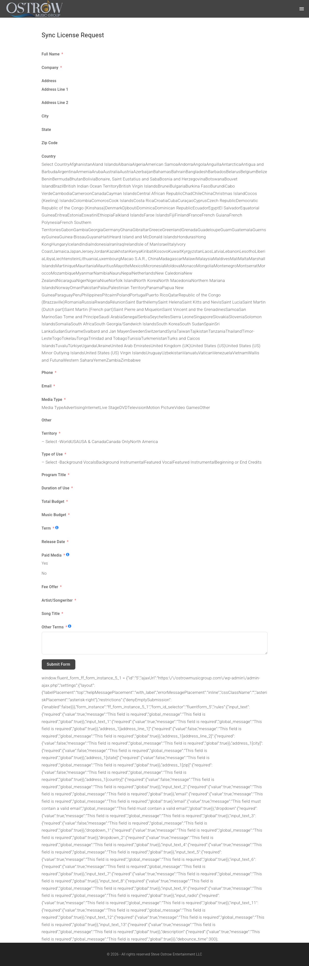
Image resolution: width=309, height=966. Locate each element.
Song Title (51, 613)
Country (49, 156)
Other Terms (53, 627)
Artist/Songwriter (58, 600)
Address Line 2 (55, 102)
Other (47, 420)
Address (49, 80)
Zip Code (50, 142)
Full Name (51, 54)
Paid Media (52, 555)
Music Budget (54, 514)
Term (46, 528)
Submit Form (58, 664)
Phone (47, 372)
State (46, 129)
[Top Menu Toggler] (301, 8)
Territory (49, 433)
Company (51, 67)
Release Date (53, 541)
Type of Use (53, 454)
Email (47, 386)
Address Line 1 (55, 89)
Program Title (54, 474)
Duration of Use (55, 488)
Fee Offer (50, 587)
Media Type (52, 399)
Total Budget (54, 501)
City (45, 116)
